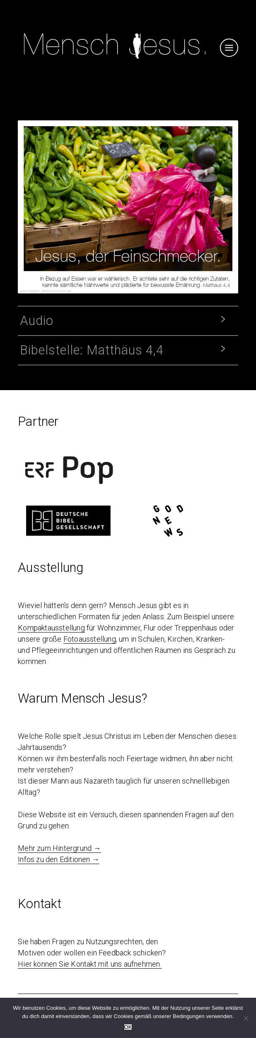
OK (128, 1027)
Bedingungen (189, 1016)
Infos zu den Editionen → (58, 859)
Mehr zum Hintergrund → (59, 848)
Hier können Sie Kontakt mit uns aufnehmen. (89, 964)
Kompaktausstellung (51, 627)
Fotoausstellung (89, 639)
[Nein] (246, 1018)
